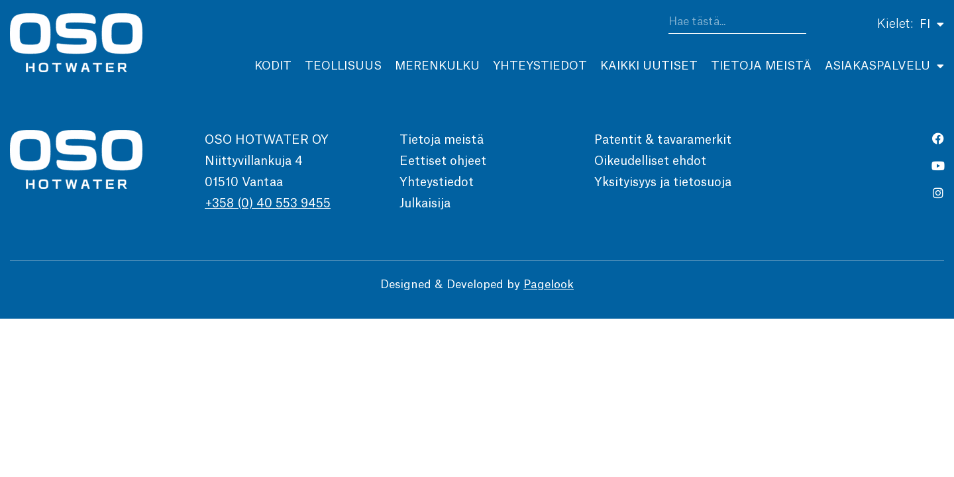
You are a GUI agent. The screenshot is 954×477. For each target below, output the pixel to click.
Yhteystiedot (540, 66)
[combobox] (737, 24)
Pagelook (548, 286)
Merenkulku (437, 66)
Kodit (273, 66)
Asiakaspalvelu (884, 66)
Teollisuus (343, 66)
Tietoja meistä (761, 66)
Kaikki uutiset (649, 66)
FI (932, 24)
